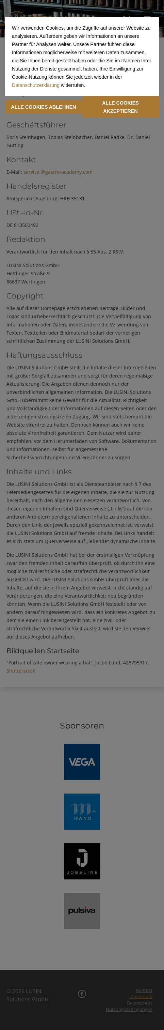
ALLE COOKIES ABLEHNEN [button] (43, 107)
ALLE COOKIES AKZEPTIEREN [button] (120, 107)
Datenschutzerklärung (36, 85)
